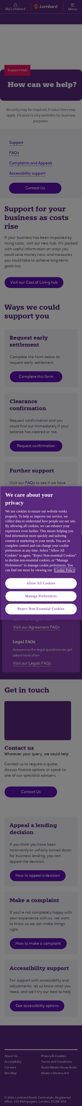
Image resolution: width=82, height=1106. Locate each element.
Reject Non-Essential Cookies (40, 609)
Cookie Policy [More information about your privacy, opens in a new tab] (65, 570)
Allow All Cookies (41, 583)
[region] (41, 553)
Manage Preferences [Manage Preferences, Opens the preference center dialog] (41, 596)
